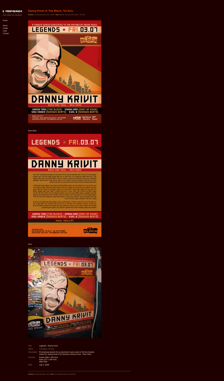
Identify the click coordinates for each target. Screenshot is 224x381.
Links (5, 31)
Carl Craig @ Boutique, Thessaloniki (65, 374)
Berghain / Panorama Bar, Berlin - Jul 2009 (72, 14)
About (5, 26)
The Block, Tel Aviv (46, 349)
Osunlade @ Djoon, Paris (41, 374)
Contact (6, 33)
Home (5, 20)
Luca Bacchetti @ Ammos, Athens (44, 14)
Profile (5, 28)
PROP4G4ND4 (12, 10)
